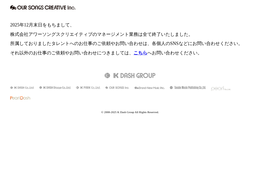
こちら (140, 52)
